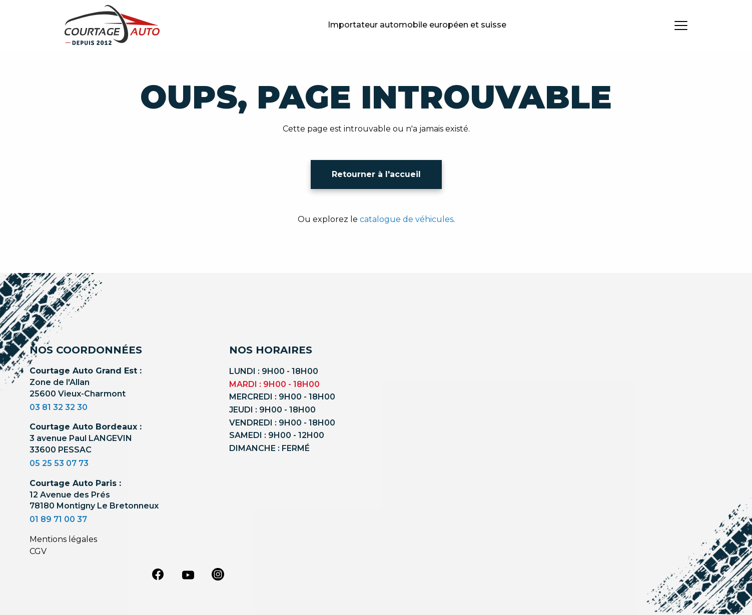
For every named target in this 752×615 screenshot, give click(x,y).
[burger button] (680, 25)
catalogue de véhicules (406, 219)
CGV (38, 551)
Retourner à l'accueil (376, 174)
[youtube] (188, 575)
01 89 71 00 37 (58, 519)
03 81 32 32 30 (59, 407)
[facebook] (158, 574)
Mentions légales (63, 539)
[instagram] (218, 574)
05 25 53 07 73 (59, 463)
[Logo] (112, 25)
